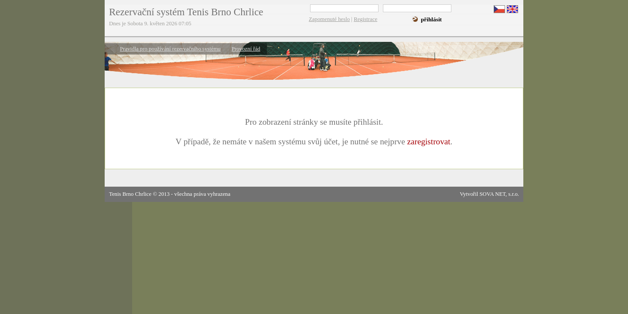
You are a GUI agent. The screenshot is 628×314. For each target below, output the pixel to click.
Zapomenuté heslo (329, 19)
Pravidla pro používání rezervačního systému (170, 49)
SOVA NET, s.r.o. (499, 194)
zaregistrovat (428, 141)
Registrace (365, 19)
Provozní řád (246, 49)
